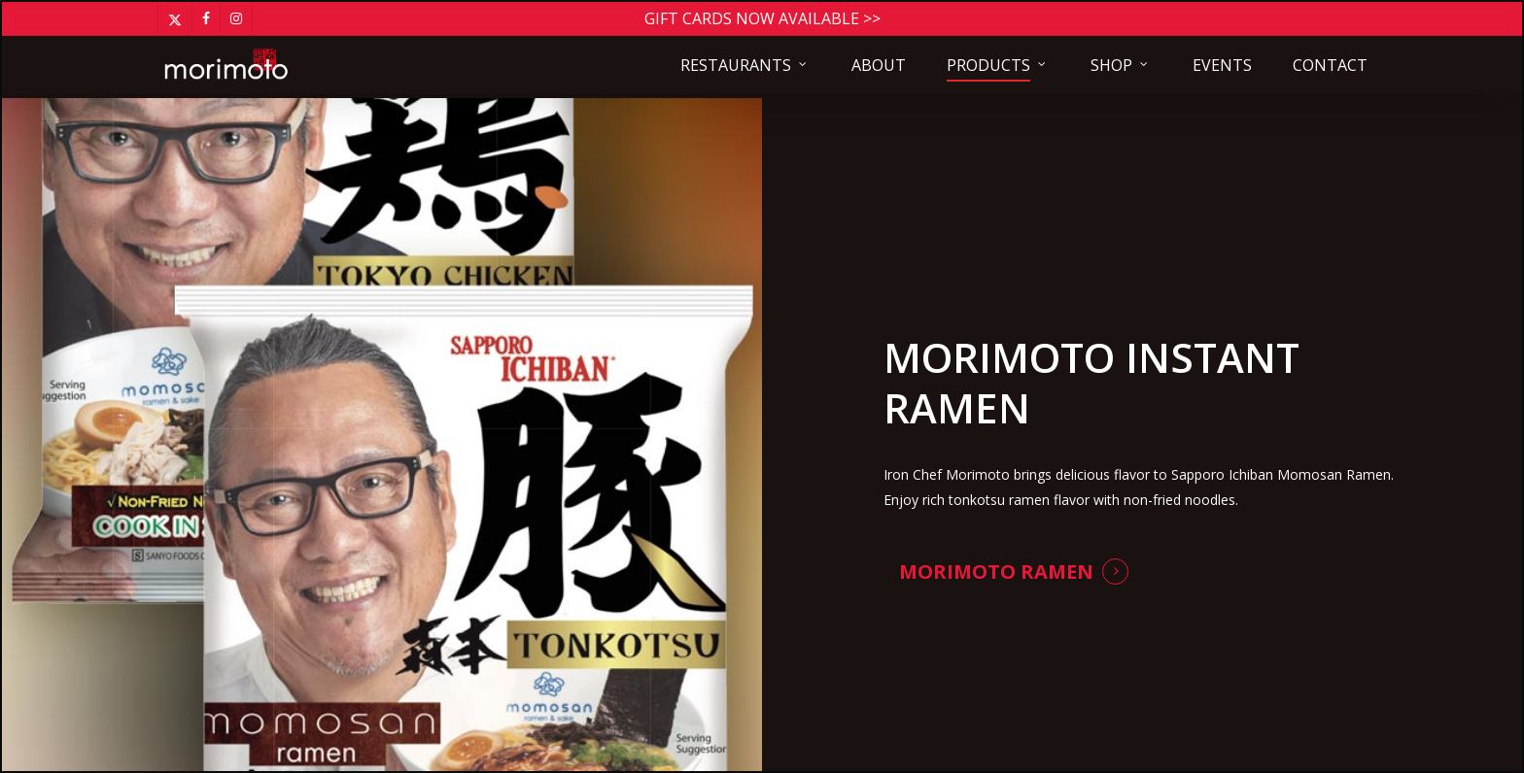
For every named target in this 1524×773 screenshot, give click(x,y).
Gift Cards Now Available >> (762, 18)
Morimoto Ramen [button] (996, 571)
